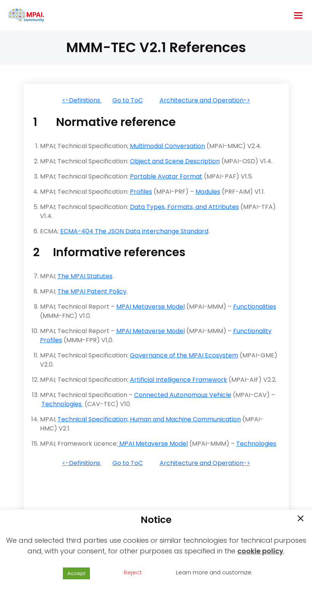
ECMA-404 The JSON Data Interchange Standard (134, 231)
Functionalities (254, 306)
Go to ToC (127, 100)
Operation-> (231, 100)
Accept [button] (76, 573)
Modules (207, 191)
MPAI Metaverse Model (150, 306)
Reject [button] (133, 572)
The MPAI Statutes (85, 276)
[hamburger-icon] (298, 15)
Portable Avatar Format (166, 176)
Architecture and (186, 100)
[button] (300, 519)
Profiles (141, 191)
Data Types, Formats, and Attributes (184, 206)
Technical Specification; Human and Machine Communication (149, 419)
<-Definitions (82, 100)
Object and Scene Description (175, 161)
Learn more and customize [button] (213, 572)
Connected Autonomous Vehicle (182, 395)
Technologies (62, 404)
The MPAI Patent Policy (92, 291)
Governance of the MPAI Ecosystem (184, 355)
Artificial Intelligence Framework (178, 379)
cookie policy (260, 551)
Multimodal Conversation (167, 146)
